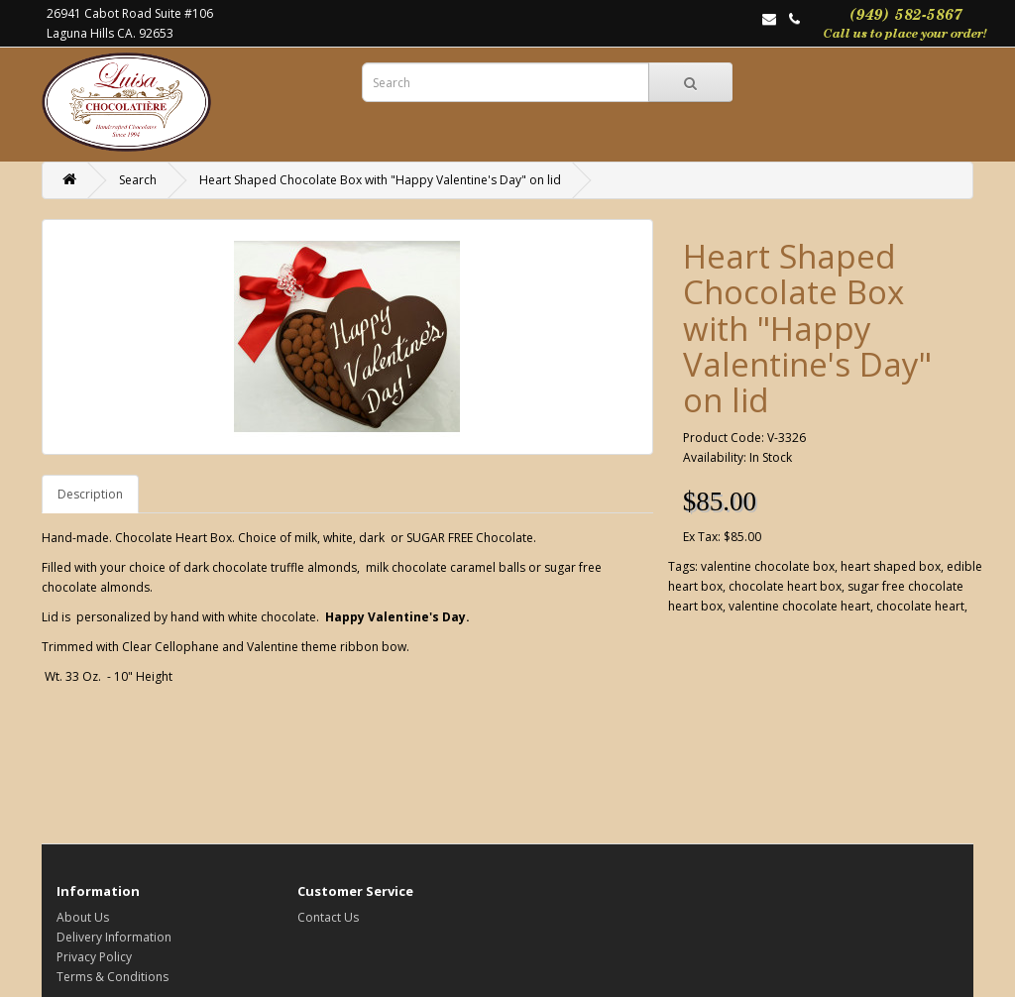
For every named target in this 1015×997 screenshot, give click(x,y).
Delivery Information (113, 937)
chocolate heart (920, 606)
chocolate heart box (785, 586)
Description (90, 494)
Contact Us (328, 917)
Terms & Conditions (112, 976)
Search (138, 179)
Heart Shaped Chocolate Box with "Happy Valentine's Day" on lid (380, 179)
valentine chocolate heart (799, 606)
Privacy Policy (94, 956)
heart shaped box (891, 566)
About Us (82, 917)
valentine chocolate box (768, 566)
